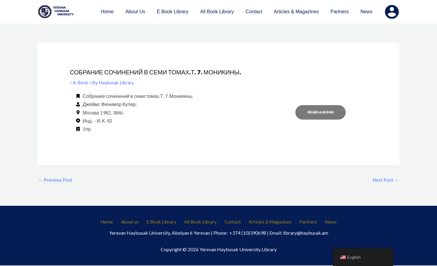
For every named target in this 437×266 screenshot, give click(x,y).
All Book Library (202, 222)
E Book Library (164, 222)
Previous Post (55, 180)
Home (114, 222)
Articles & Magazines (268, 222)
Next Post (385, 180)
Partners (304, 222)
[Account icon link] (391, 11)
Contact (232, 222)
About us (135, 222)
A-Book (81, 82)
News (323, 222)
